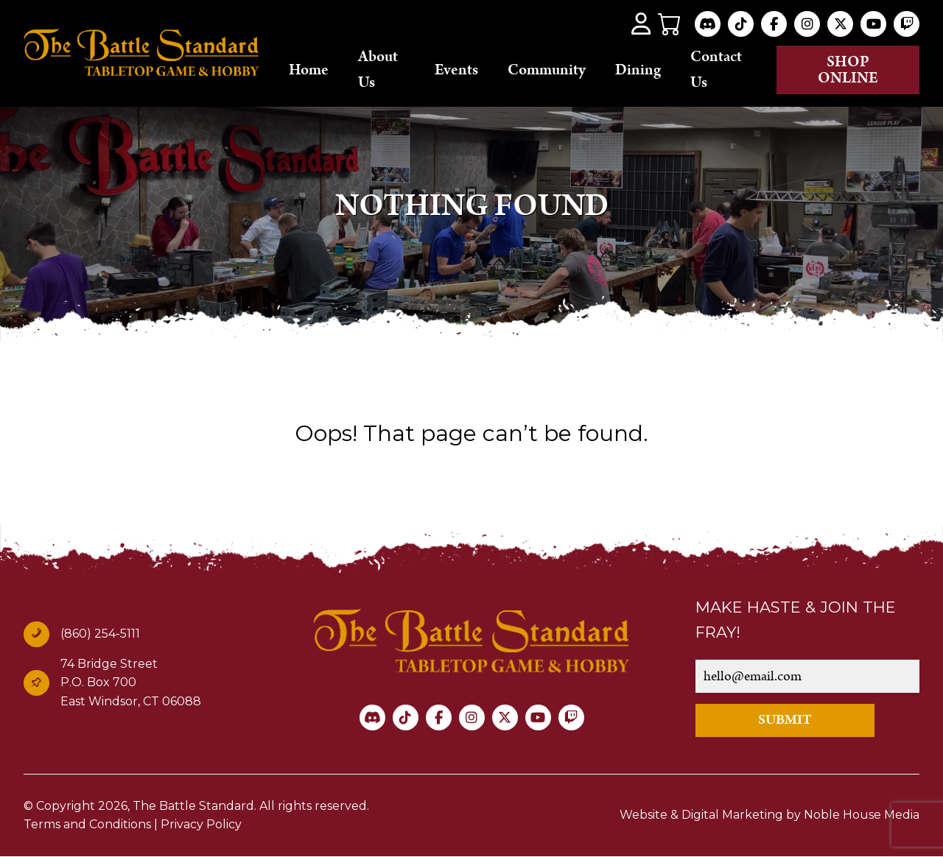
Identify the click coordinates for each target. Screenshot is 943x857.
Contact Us (716, 70)
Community (547, 70)
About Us (378, 70)
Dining (638, 70)
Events (456, 70)
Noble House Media (861, 815)
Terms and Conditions (87, 824)
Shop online (848, 70)
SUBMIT (785, 720)
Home (309, 70)
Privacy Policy (201, 824)
